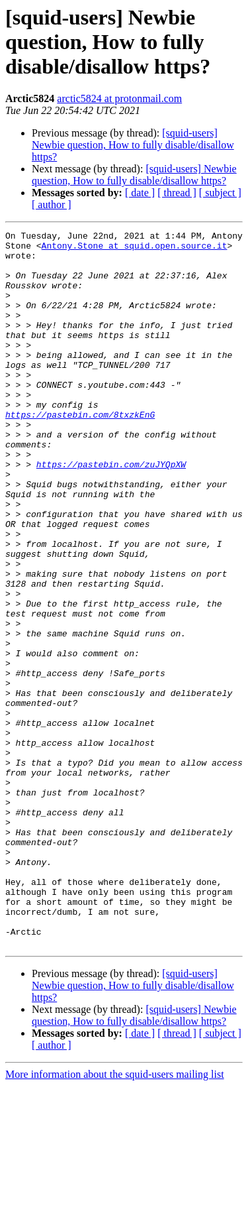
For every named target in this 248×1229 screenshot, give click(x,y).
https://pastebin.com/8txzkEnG (80, 452)
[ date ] (140, 192)
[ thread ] (176, 192)
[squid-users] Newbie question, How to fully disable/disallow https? (133, 144)
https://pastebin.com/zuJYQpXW (111, 512)
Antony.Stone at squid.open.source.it (134, 249)
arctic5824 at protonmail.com (119, 98)
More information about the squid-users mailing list (114, 1217)
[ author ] (51, 204)
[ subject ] (220, 192)
